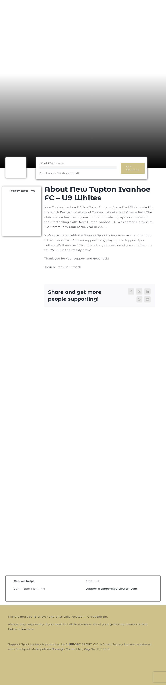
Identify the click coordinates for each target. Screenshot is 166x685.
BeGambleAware (21, 629)
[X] (139, 291)
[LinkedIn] (147, 291)
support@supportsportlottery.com (111, 588)
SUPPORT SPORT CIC (82, 644)
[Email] (147, 299)
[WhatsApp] (139, 299)
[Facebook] (131, 291)
